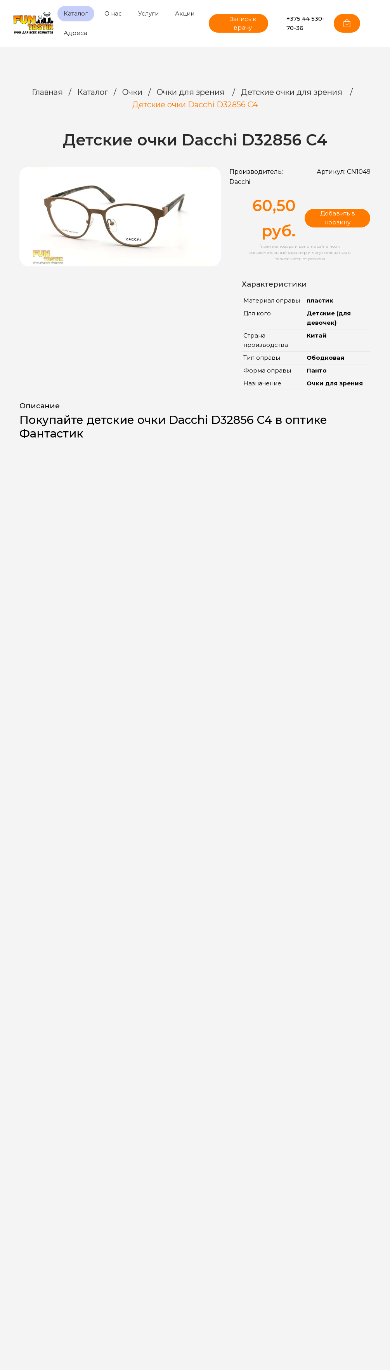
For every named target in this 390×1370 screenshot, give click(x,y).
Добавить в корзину (337, 218)
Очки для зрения (192, 92)
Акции (184, 13)
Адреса (75, 33)
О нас (113, 13)
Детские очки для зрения (292, 92)
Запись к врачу (237, 23)
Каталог (76, 13)
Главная (47, 92)
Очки (132, 92)
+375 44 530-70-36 (300, 23)
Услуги (148, 13)
